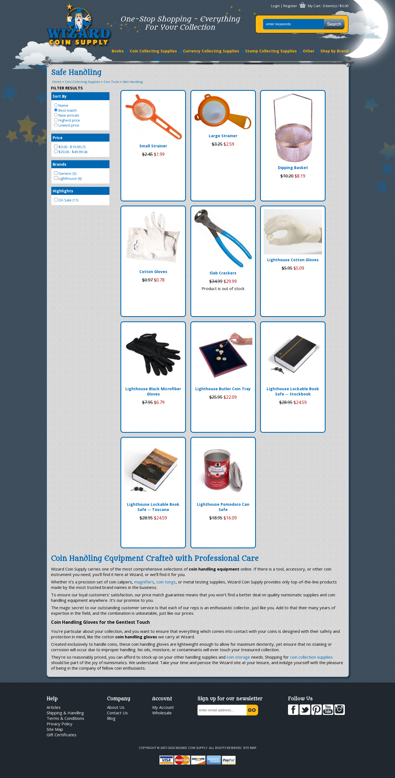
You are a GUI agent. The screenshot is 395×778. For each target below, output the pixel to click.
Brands (59, 164)
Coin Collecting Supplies (153, 51)
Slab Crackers (223, 273)
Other (308, 51)
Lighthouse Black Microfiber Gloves (153, 391)
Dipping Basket (293, 167)
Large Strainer (223, 135)
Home (56, 82)
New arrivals (66, 115)
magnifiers (144, 582)
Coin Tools (111, 82)
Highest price (67, 120)
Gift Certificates (62, 734)
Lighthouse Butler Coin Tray (223, 388)
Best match (65, 110)
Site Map (55, 729)
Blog (111, 718)
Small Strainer (153, 145)
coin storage (238, 657)
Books (118, 51)
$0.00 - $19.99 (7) (69, 146)
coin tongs (166, 582)
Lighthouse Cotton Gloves (293, 259)
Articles (54, 707)
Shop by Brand (334, 51)
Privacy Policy (59, 723)
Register (290, 5)
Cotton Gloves (153, 271)
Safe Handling (133, 82)
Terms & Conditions (65, 718)
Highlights (63, 190)
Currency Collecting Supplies (211, 51)
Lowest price (66, 125)
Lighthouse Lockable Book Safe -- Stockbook (293, 391)
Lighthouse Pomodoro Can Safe (223, 507)
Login (275, 5)
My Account (163, 707)
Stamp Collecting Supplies (271, 51)
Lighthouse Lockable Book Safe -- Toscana (153, 507)
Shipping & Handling (65, 712)
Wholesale (162, 712)
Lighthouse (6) (67, 178)
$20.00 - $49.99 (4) (70, 151)
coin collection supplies (311, 657)
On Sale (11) (66, 200)
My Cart (314, 5)
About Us (116, 707)
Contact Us (117, 712)
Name (61, 105)
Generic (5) (65, 173)
